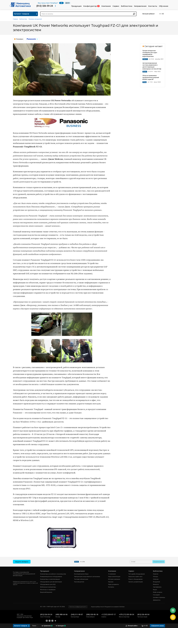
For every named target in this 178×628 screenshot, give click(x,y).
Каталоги (156, 584)
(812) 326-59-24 (44, 6)
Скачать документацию (135, 582)
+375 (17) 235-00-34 (126, 614)
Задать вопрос (21, 562)
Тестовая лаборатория (81, 579)
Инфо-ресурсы (157, 592)
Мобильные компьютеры (48, 587)
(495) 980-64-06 (61, 614)
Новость (145, 59)
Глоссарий (156, 595)
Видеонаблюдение (46, 592)
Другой (67, 3)
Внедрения (156, 582)
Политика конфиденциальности (78, 606)
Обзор (144, 82)
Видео (155, 589)
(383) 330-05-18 (92, 614)
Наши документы (113, 584)
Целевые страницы (159, 597)
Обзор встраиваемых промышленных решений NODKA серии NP (150, 77)
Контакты (152, 6)
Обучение (163, 6)
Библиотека (126, 6)
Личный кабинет (148, 14)
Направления (140, 6)
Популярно (19, 39)
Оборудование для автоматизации (51, 582)
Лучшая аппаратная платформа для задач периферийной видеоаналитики (149, 53)
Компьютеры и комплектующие (50, 579)
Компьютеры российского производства (53, 574)
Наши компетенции (114, 576)
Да (61, 3)
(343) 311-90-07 (77, 614)
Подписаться (158, 562)
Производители (79, 582)
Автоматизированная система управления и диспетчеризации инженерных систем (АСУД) (151, 66)
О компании (112, 574)
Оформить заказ (157, 626)
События (155, 579)
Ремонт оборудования (135, 579)
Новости (155, 574)
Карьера (110, 582)
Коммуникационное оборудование (51, 576)
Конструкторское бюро (81, 574)
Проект (145, 71)
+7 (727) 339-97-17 (108, 614)
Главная (15, 19)
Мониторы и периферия (47, 589)
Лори (31, 617)
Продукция (76, 6)
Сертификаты (157, 587)
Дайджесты (156, 600)
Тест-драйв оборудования (136, 574)
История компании (114, 579)
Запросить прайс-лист (135, 576)
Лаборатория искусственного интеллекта (87, 576)
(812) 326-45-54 (143, 614)
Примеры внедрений (35, 19)
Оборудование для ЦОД (47, 584)
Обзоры (155, 576)
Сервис (115, 6)
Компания (106, 6)
